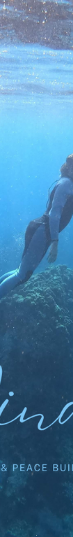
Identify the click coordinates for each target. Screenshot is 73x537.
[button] (72, 1)
